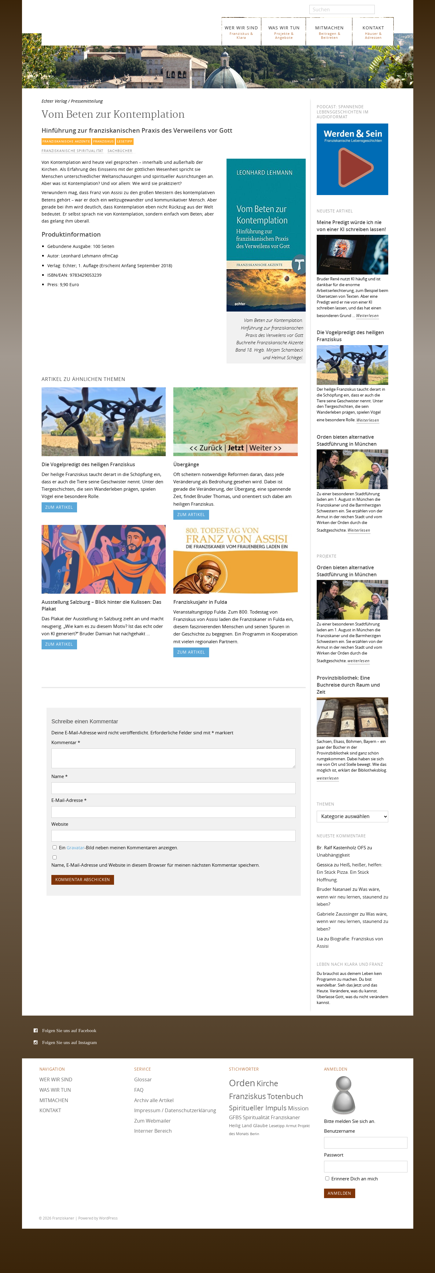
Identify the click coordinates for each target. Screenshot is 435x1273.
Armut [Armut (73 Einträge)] (291, 1125)
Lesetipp (124, 141)
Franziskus (103, 141)
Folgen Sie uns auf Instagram (69, 1042)
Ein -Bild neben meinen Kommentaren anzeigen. (118, 847)
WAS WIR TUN (284, 32)
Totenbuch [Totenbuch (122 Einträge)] (285, 1096)
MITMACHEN (330, 32)
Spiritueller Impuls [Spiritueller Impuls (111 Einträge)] (258, 1107)
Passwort (333, 1155)
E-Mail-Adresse (69, 800)
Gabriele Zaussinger (338, 914)
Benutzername (339, 1131)
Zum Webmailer (152, 1120)
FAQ (138, 1090)
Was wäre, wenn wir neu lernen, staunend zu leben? (352, 896)
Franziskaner (112, 28)
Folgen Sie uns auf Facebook (69, 1030)
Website (59, 824)
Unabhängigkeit (333, 855)
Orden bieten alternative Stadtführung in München (347, 440)
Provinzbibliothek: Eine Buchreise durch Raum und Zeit (348, 684)
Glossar (143, 1079)
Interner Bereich (153, 1130)
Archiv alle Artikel (154, 1100)
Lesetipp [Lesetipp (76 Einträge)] (277, 1125)
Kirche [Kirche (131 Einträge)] (267, 1083)
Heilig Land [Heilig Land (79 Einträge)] (240, 1125)
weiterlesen (359, 660)
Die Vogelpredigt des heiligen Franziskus (88, 464)
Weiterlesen (367, 315)
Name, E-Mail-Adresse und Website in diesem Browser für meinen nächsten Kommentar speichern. (155, 865)
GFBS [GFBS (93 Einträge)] (235, 1117)
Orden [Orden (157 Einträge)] (242, 1083)
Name (59, 776)
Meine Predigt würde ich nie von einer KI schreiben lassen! (351, 226)
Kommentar (65, 742)
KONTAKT (373, 32)
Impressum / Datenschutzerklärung (175, 1110)
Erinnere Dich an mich (351, 1178)
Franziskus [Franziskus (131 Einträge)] (247, 1096)
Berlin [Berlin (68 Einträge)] (254, 1134)
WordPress (108, 1217)
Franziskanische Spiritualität (72, 151)
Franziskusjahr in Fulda (200, 602)
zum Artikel (59, 507)
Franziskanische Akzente (66, 141)
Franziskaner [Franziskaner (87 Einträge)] (285, 1117)
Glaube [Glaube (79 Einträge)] (260, 1125)
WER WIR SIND (241, 32)
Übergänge (186, 464)
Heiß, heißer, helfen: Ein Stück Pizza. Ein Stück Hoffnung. (349, 872)
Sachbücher (120, 151)
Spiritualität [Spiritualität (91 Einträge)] (256, 1117)
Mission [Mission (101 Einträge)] (298, 1108)
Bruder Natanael (334, 889)
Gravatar (75, 848)
